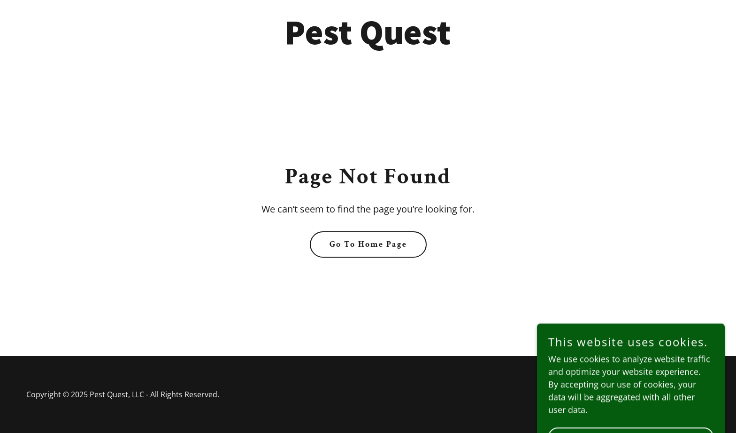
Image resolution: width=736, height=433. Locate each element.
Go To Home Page (368, 244)
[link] (368, 41)
